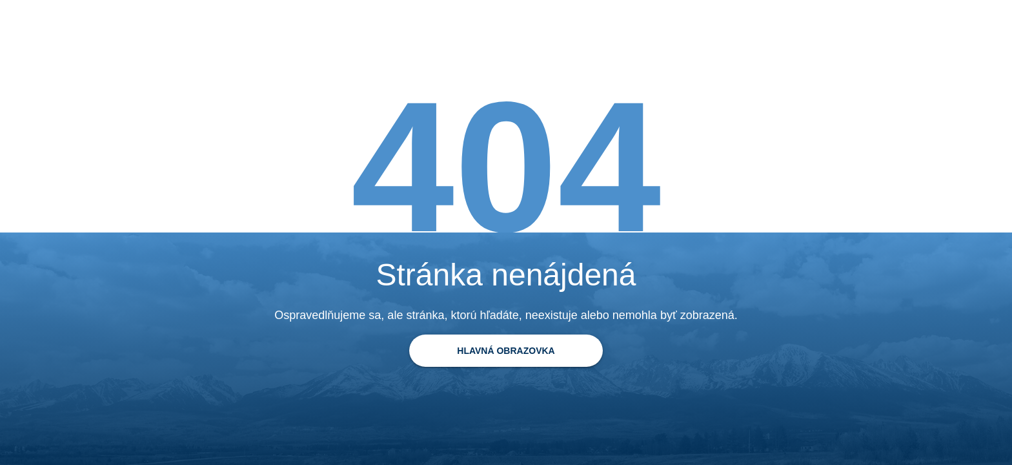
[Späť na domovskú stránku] (506, 351)
